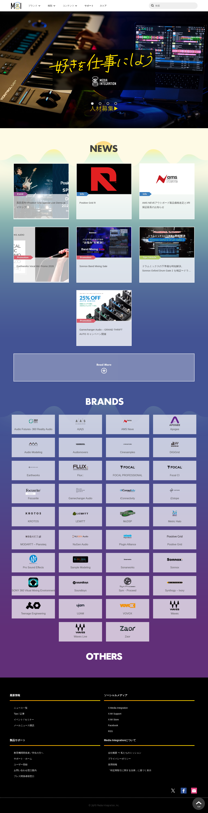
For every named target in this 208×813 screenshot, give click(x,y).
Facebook (113, 725)
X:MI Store (113, 719)
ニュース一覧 (20, 708)
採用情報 (112, 764)
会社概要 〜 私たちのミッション (124, 753)
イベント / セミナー (24, 719)
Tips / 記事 (19, 713)
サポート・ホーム (23, 758)
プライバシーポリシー (119, 758)
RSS (110, 731)
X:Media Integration (118, 708)
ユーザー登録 (20, 764)
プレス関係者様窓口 (24, 776)
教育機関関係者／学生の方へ (28, 753)
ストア (103, 5)
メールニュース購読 (24, 725)
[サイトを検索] (173, 5)
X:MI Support (114, 713)
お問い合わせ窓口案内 (25, 770)
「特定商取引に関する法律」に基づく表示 (129, 770)
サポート (89, 5)
